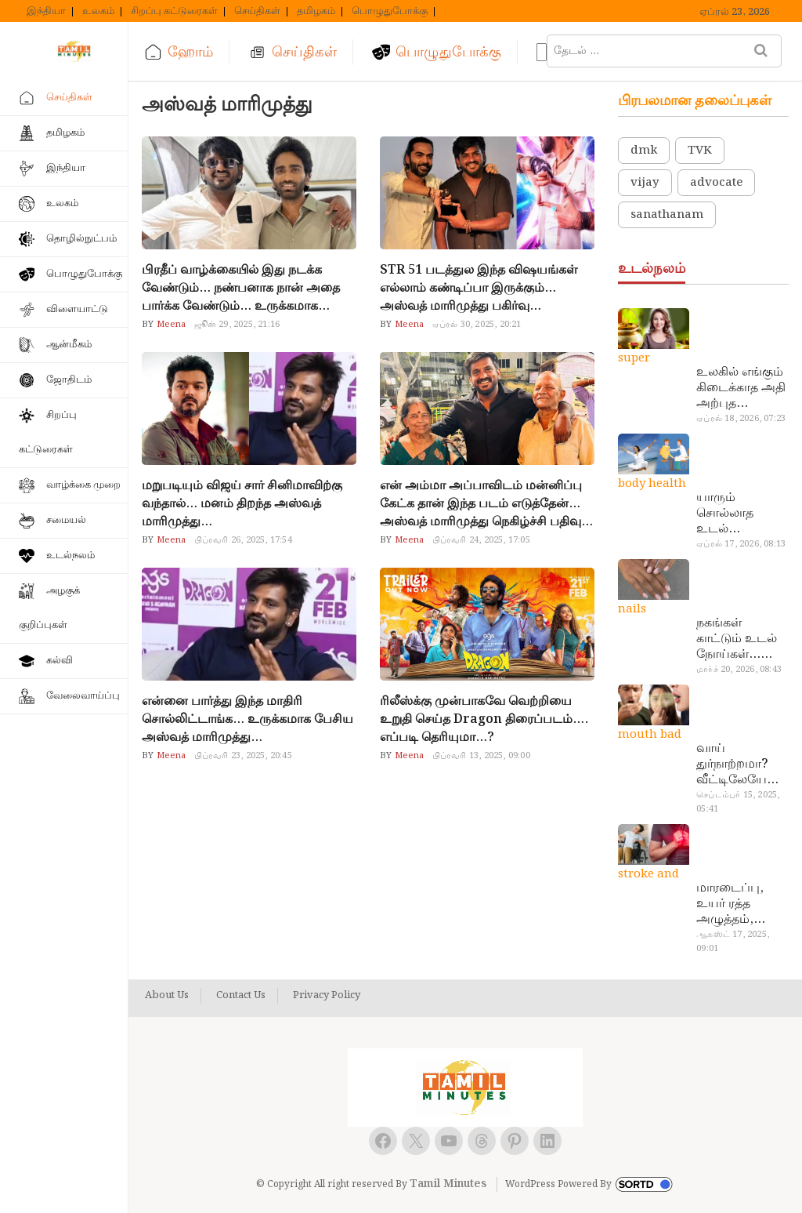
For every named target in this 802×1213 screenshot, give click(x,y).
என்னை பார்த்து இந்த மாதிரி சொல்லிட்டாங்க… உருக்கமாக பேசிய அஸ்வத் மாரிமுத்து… (247, 719)
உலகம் (98, 11)
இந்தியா (46, 11)
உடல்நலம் (70, 555)
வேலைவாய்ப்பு (83, 696)
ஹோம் (190, 52)
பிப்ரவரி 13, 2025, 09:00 (481, 756)
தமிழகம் (316, 11)
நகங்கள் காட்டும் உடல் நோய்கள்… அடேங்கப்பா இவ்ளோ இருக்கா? (736, 639)
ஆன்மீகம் (69, 344)
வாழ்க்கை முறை (83, 485)
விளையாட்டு (77, 309)
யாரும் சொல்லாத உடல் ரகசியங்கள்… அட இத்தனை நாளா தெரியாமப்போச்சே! (740, 513)
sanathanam (666, 214)
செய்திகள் (257, 11)
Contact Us (241, 996)
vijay (644, 182)
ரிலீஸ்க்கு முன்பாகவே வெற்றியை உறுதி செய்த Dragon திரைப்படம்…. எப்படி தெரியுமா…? (484, 719)
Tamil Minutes (448, 1184)
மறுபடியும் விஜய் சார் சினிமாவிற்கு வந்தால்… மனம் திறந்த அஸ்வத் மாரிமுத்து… (242, 504)
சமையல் (66, 520)
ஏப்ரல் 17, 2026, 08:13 (741, 544)
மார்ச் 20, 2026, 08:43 (739, 670)
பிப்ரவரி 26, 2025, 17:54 (243, 540)
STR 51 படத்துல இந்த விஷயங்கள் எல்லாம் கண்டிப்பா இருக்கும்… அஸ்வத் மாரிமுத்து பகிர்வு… (478, 288)
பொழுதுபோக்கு (390, 11)
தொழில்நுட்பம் (81, 239)
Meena (170, 325)
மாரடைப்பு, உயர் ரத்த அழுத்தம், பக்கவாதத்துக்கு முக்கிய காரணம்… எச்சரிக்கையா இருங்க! (740, 904)
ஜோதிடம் (69, 380)
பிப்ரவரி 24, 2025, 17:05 (481, 540)
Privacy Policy (326, 996)
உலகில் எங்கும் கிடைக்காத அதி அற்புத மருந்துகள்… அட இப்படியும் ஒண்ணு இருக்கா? (741, 388)
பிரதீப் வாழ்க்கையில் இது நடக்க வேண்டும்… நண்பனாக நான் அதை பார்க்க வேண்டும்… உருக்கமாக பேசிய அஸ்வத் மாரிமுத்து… (241, 288)
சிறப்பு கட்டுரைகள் (174, 11)
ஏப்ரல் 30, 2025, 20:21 (477, 325)
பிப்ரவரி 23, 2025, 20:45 (243, 756)
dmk (643, 150)
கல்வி (59, 660)
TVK (700, 150)
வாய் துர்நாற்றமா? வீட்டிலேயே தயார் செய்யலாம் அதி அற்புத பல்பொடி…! (732, 764)
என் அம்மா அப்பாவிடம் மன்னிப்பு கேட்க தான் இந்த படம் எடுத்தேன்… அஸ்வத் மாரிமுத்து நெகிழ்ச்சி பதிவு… (486, 504)
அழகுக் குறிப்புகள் (49, 608)
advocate (716, 182)
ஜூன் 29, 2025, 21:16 (237, 325)
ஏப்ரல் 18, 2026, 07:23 (741, 419)
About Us (167, 996)
